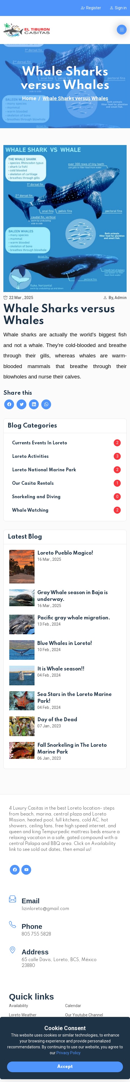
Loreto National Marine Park (44, 470)
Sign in (118, 8)
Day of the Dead (57, 719)
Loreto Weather (23, 1015)
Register (91, 8)
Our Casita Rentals (33, 483)
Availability (18, 1005)
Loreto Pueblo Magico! (65, 553)
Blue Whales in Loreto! (64, 643)
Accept (65, 1067)
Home (29, 98)
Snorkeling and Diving (36, 497)
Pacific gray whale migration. (73, 618)
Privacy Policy (68, 1053)
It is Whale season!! (61, 669)
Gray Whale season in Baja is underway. (72, 596)
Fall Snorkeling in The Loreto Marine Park (72, 749)
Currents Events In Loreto (39, 443)
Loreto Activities (30, 456)
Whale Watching (30, 510)
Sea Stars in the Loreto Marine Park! (74, 698)
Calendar (73, 1005)
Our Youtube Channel (84, 1015)
